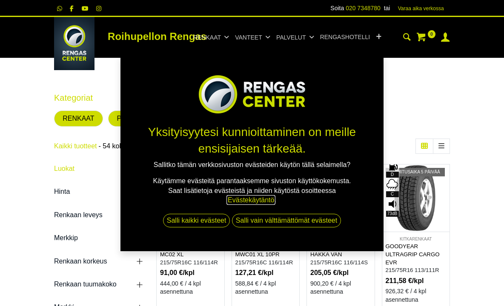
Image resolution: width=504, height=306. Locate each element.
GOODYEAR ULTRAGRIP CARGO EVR (413, 254)
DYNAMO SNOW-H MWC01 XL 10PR (260, 250)
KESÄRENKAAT (190, 239)
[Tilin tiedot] (445, 38)
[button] (378, 37)
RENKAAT (78, 118)
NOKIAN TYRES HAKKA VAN (331, 250)
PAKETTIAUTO (140, 118)
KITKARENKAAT (265, 239)
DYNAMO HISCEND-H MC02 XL (189, 250)
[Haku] (407, 38)
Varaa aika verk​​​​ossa (421, 8)
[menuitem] (345, 37)
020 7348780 (363, 8)
